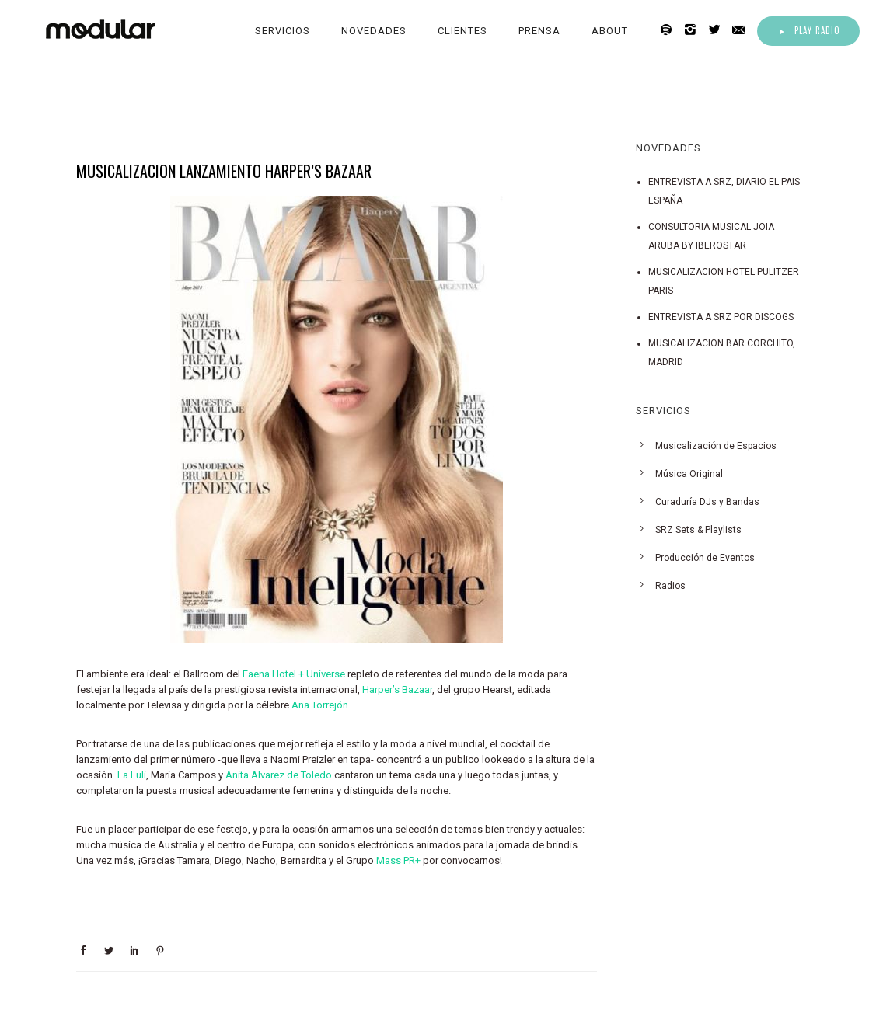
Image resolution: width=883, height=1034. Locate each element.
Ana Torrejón (319, 705)
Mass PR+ (398, 860)
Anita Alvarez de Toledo (278, 775)
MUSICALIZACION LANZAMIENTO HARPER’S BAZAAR (224, 171)
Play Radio (808, 30)
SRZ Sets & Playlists (698, 529)
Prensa (539, 31)
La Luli (131, 775)
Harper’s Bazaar (397, 689)
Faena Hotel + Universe (294, 674)
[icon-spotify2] (670, 30)
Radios (670, 585)
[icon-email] (743, 30)
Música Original (689, 473)
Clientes (462, 31)
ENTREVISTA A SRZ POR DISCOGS (721, 317)
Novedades (374, 31)
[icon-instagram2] (694, 30)
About (610, 31)
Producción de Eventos (705, 557)
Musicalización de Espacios (716, 445)
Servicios (282, 31)
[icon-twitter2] (718, 30)
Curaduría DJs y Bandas (707, 501)
